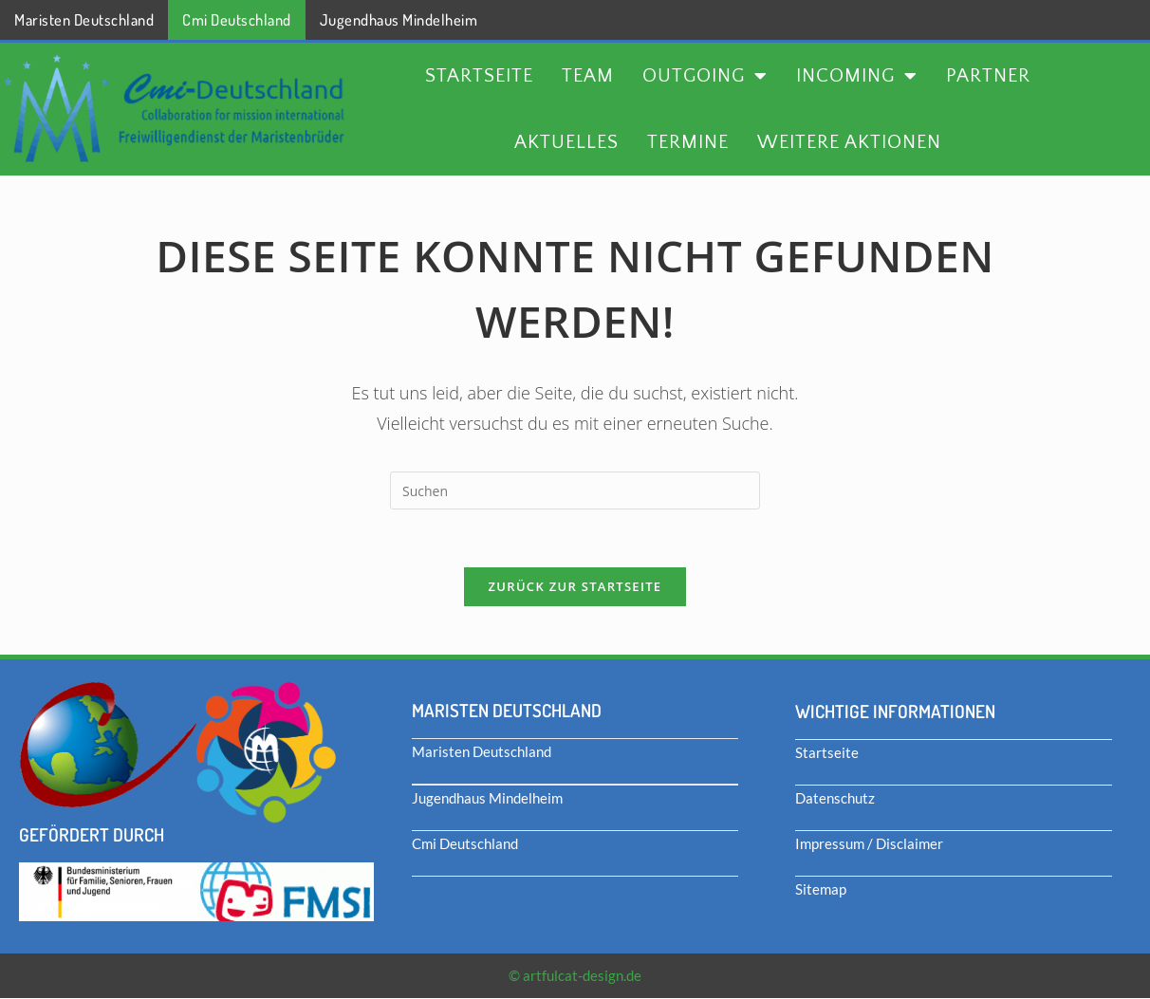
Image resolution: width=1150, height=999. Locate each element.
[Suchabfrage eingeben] (575, 490)
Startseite (479, 75)
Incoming (857, 76)
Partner (988, 75)
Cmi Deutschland (236, 19)
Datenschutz (835, 797)
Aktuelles (566, 142)
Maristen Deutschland (84, 19)
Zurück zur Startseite (575, 586)
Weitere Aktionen (849, 142)
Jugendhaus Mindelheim (399, 19)
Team (588, 75)
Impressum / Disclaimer (869, 843)
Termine (688, 142)
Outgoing (705, 76)
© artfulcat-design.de (575, 975)
